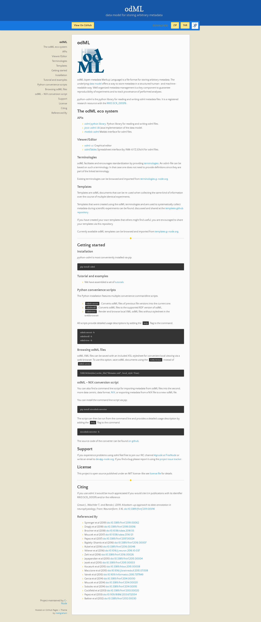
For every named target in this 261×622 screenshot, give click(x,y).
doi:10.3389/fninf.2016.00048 (119, 548)
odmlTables (90, 149)
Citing (64, 108)
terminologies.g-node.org (154, 179)
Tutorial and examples (55, 80)
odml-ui (88, 145)
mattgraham (61, 613)
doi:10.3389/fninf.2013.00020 (123, 591)
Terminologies (59, 61)
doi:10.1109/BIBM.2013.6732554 (120, 595)
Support (62, 98)
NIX (113, 393)
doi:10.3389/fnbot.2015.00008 (123, 567)
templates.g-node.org (166, 231)
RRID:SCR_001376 (116, 103)
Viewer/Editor (59, 56)
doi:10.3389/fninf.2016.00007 (130, 544)
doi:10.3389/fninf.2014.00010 (119, 579)
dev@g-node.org (105, 460)
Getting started (59, 70)
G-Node (64, 602)
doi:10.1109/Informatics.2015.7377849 (123, 575)
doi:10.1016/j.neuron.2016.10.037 (122, 552)
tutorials (119, 282)
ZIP (175, 25)
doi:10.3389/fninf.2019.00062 (123, 524)
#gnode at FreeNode (165, 456)
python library (95, 123)
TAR (185, 25)
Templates (61, 65)
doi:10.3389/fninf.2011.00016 (139, 510)
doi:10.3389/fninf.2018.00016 (120, 528)
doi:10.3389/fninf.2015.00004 (126, 560)
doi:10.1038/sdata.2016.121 (119, 536)
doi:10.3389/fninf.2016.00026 (118, 556)
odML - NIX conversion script (51, 94)
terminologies (151, 163)
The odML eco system (55, 47)
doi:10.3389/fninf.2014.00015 (121, 587)
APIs (64, 51)
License (63, 103)
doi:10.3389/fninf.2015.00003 (119, 564)
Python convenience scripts (52, 84)
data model (95, 83)
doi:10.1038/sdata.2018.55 (120, 532)
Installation (61, 75)
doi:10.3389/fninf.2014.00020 (122, 583)
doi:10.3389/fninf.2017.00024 (118, 540)
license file (155, 474)
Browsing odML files (56, 89)
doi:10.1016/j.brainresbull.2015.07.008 (128, 571)
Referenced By (59, 113)
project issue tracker (170, 460)
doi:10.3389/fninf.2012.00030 (120, 599)
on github (133, 442)
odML (63, 42)
